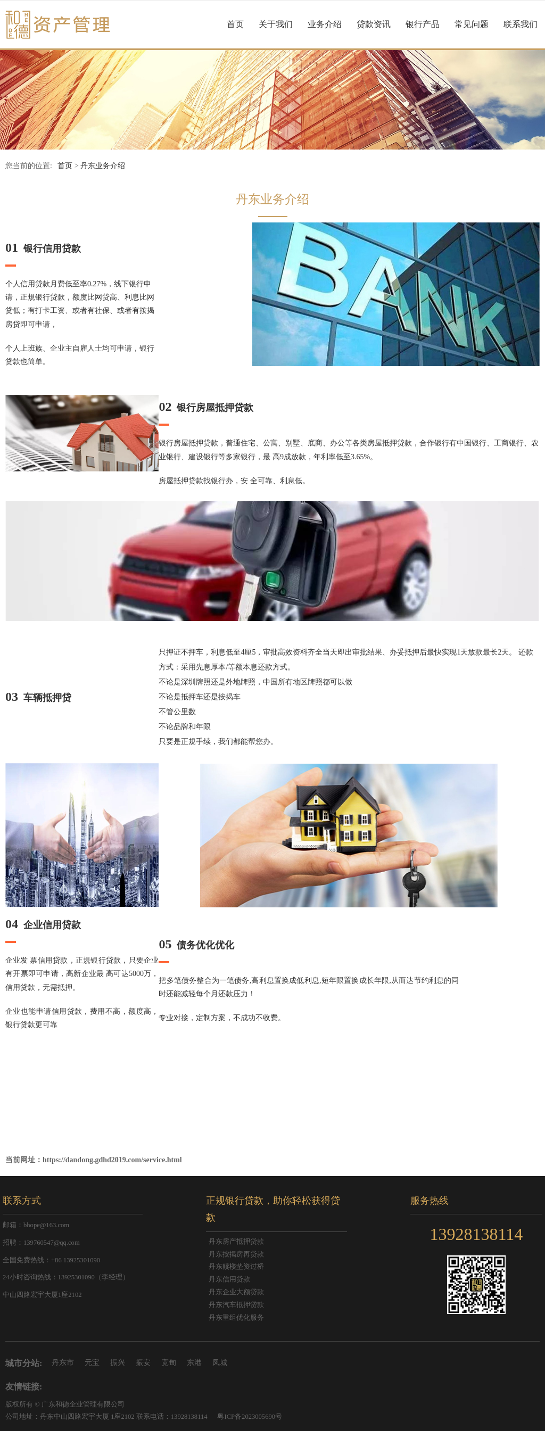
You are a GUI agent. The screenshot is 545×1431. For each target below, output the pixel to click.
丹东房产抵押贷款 (236, 1241)
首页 (235, 24)
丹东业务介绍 (102, 166)
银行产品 (423, 24)
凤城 (219, 1363)
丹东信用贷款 (229, 1279)
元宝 (92, 1363)
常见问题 (472, 24)
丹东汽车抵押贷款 (236, 1305)
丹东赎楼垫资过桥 (236, 1266)
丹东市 (63, 1363)
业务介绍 (325, 24)
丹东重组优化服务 (236, 1317)
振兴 (117, 1363)
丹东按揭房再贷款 (236, 1254)
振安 (143, 1363)
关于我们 (276, 24)
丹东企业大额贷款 (236, 1292)
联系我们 (520, 24)
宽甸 (168, 1363)
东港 (194, 1363)
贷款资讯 (374, 24)
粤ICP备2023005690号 (249, 1416)
